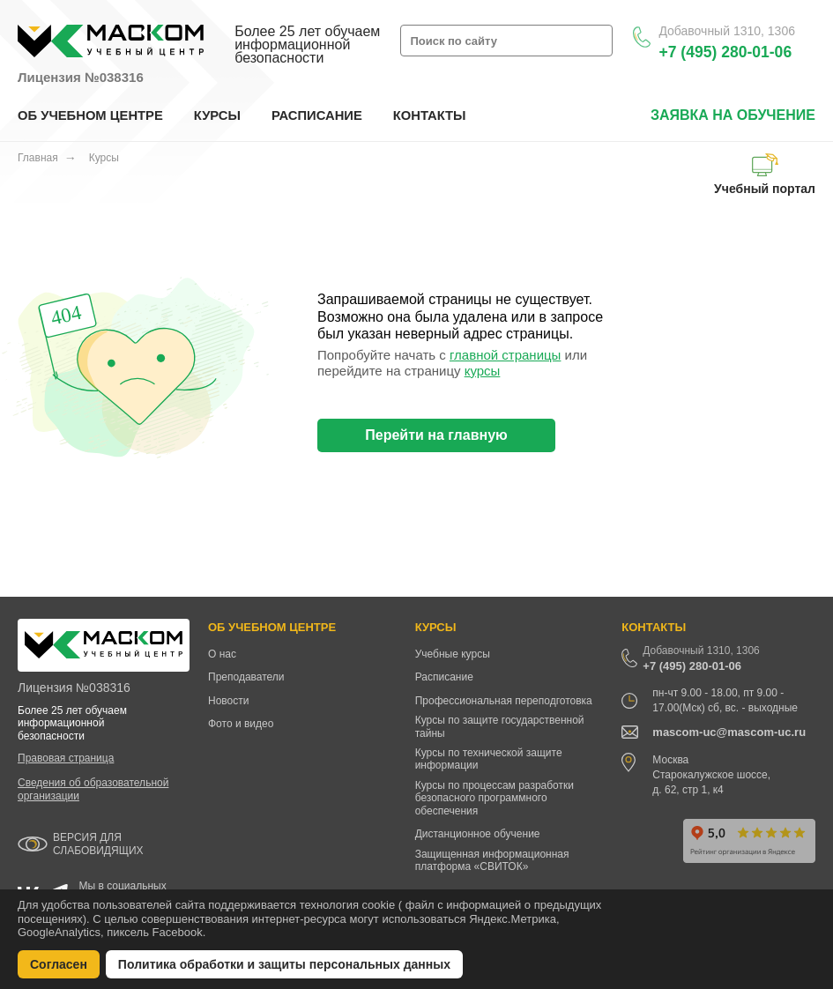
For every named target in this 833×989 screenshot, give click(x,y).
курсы (483, 370)
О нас (222, 654)
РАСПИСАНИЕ (316, 115)
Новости (228, 701)
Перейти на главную (436, 435)
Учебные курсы (452, 654)
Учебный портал (764, 174)
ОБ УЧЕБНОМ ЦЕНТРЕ (90, 115)
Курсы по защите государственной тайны (499, 726)
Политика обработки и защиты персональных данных (284, 964)
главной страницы (505, 354)
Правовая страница (66, 758)
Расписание (444, 677)
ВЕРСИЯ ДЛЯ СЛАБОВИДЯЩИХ (98, 844)
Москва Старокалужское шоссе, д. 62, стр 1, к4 (711, 775)
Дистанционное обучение (477, 834)
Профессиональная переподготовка (503, 701)
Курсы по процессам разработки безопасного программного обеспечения (494, 798)
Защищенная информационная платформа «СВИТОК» (492, 860)
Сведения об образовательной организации (93, 789)
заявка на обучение (733, 115)
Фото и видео (240, 724)
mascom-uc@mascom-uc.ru (729, 732)
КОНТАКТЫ (429, 115)
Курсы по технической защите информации (488, 759)
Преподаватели (246, 677)
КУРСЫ (217, 115)
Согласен (58, 964)
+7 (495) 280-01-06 (725, 52)
